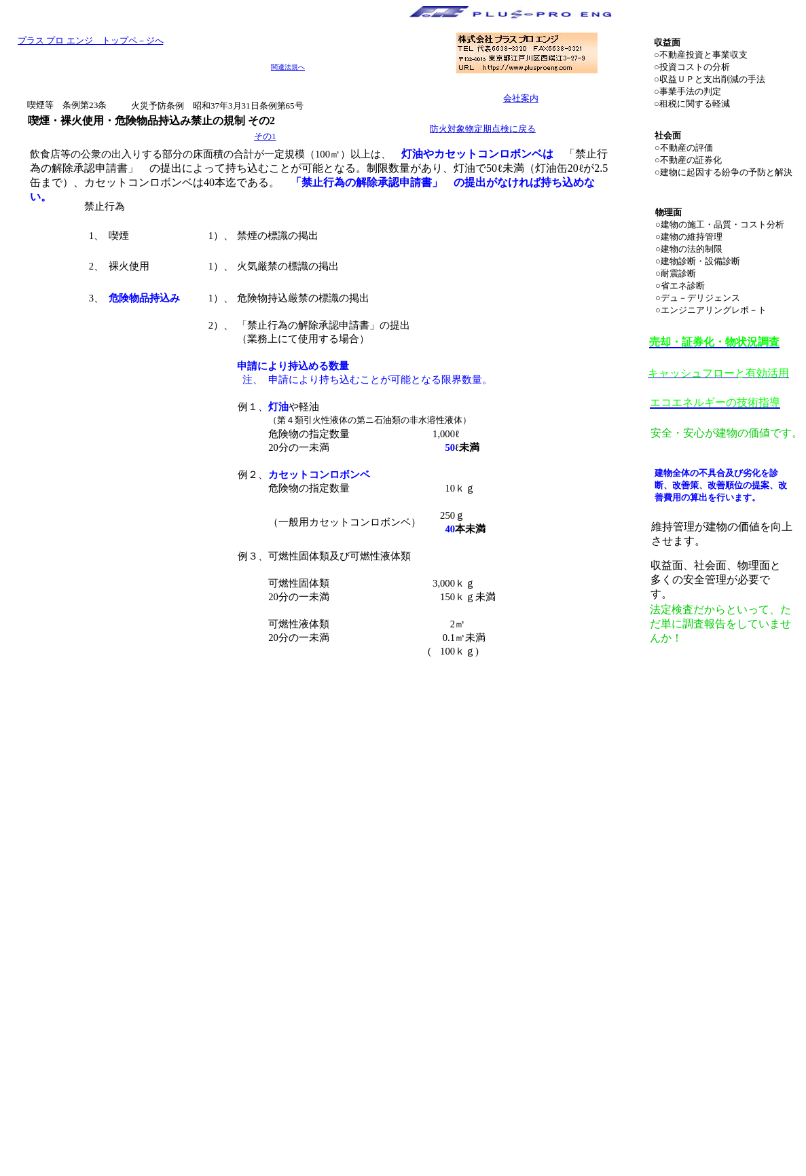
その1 (265, 136)
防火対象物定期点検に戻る (483, 129)
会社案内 (520, 98)
